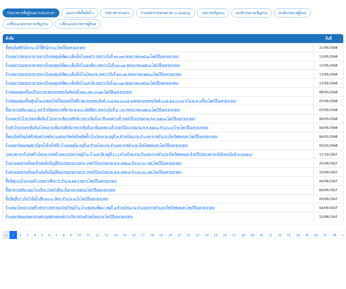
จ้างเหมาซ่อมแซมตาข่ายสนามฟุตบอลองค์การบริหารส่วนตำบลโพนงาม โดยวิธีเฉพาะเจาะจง (69, 216)
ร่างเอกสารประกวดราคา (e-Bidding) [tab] (165, 13)
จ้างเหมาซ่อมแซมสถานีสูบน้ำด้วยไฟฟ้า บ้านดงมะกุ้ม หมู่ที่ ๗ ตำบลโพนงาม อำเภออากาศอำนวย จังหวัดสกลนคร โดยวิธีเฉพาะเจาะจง (97, 145)
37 (325, 235)
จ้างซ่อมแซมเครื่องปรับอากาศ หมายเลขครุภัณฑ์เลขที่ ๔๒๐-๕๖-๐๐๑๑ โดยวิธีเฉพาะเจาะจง (69, 92)
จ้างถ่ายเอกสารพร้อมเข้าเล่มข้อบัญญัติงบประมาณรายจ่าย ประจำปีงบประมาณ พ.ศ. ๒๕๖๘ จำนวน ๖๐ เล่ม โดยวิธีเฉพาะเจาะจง (93, 163)
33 (289, 235)
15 (125, 235)
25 (216, 235)
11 (88, 235)
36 (316, 235)
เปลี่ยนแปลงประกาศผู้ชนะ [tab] (77, 24)
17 (143, 235)
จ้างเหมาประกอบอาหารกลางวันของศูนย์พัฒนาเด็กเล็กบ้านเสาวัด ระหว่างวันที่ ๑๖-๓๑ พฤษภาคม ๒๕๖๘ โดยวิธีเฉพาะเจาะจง (92, 83)
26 (225, 235)
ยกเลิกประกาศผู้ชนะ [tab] (292, 13)
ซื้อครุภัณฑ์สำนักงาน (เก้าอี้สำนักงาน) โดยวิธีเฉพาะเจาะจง (45, 47)
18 (152, 235)
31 (270, 235)
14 (115, 235)
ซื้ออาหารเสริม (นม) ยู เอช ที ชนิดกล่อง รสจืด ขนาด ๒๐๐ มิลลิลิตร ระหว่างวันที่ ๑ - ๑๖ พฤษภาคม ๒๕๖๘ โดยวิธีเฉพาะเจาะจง (93, 109)
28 (243, 235)
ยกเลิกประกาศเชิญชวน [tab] (252, 13)
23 (198, 235)
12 (97, 235)
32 (280, 235)
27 (234, 235)
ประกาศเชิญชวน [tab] (213, 13)
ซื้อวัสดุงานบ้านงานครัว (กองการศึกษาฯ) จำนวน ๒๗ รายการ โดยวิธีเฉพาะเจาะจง (61, 181)
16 (134, 235)
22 (188, 235)
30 (261, 235)
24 (207, 235)
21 (179, 235)
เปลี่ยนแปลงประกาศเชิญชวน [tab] (27, 24)
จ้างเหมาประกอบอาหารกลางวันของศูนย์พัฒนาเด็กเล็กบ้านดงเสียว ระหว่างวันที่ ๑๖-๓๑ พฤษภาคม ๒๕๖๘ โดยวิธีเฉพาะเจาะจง (93, 65)
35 (307, 235)
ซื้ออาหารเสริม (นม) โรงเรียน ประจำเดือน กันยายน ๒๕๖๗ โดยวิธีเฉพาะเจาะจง (60, 190)
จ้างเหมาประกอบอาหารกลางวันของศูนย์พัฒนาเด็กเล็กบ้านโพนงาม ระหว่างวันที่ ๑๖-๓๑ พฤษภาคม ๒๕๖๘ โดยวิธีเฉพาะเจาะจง (93, 74)
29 (252, 235)
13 (106, 235)
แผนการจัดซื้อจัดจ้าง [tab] (80, 13)
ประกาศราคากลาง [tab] (117, 13)
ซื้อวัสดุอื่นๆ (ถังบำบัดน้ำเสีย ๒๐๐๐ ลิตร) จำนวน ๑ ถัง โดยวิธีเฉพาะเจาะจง (57, 198)
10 (79, 235)
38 (334, 235)
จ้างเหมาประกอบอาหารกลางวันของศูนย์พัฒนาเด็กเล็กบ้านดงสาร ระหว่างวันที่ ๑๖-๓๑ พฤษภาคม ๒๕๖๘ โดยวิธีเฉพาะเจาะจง (92, 56)
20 (170, 235)
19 (161, 235)
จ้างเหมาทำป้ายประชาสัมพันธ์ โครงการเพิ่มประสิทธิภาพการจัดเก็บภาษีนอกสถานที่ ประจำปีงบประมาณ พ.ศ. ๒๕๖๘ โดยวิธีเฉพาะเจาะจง (100, 118)
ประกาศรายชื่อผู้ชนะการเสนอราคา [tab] (31, 13)
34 (298, 235)
